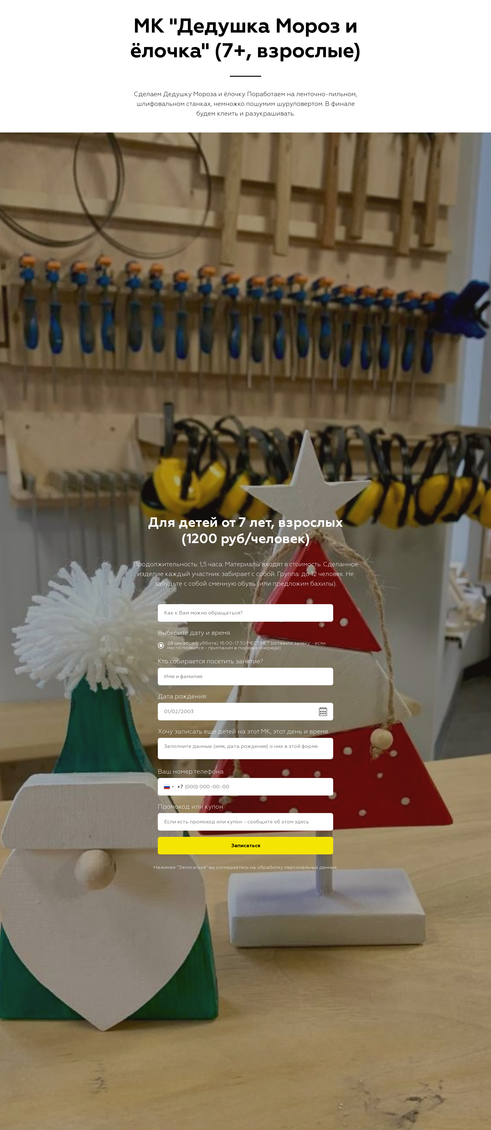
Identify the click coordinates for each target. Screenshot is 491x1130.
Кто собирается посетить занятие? (210, 661)
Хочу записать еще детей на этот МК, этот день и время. (243, 731)
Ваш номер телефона (191, 771)
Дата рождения (182, 696)
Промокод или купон (190, 807)
